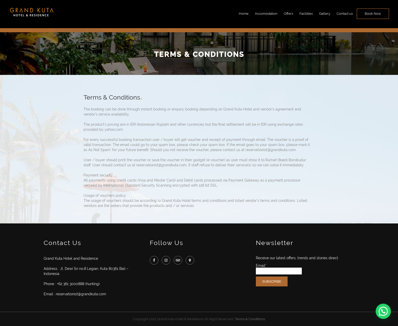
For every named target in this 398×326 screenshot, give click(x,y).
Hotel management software (78, 30)
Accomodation (266, 13)
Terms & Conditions (250, 319)
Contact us (345, 13)
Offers (288, 13)
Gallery (324, 13)
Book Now (373, 13)
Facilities (306, 13)
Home (243, 13)
